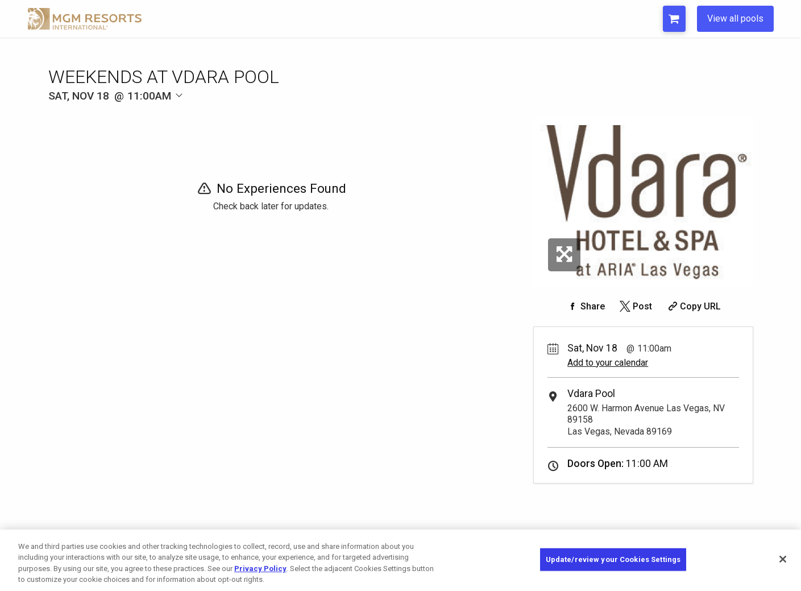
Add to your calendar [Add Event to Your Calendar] (607, 362)
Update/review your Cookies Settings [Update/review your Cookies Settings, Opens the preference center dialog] (613, 559)
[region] (400, 560)
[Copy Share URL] (693, 306)
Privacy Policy (260, 568)
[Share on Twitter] (634, 306)
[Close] (782, 559)
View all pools (735, 18)
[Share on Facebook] (585, 306)
